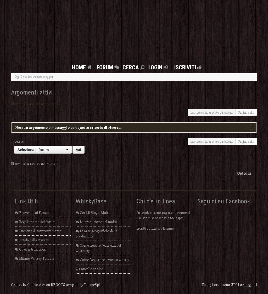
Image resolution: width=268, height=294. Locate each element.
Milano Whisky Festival (34, 258)
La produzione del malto (96, 221)
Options (244, 172)
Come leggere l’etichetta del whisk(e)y (98, 248)
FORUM (108, 67)
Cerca (134, 67)
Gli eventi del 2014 (30, 249)
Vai (78, 150)
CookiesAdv (36, 284)
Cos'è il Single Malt (92, 212)
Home (82, 67)
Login (158, 67)
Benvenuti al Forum (32, 212)
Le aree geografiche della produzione (97, 233)
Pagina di (246, 112)
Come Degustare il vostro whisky (102, 259)
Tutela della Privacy (32, 240)
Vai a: (19, 141)
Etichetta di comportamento (38, 231)
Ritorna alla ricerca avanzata (33, 103)
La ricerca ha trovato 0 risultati (211, 112)
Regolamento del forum (35, 221)
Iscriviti (186, 67)
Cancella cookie (89, 269)
